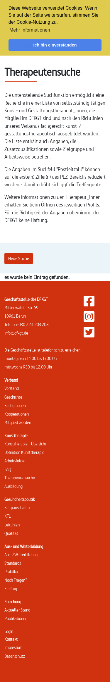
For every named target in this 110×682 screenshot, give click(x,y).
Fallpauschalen (17, 507)
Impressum (13, 647)
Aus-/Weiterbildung (21, 554)
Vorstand (11, 388)
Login (8, 631)
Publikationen (15, 618)
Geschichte (13, 397)
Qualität (11, 533)
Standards (12, 563)
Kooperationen (16, 413)
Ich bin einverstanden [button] (55, 45)
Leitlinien (12, 524)
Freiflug (10, 588)
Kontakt (11, 639)
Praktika (11, 571)
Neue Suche (18, 258)
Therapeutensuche (19, 477)
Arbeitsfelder (15, 460)
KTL (7, 516)
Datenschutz (14, 656)
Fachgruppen (15, 405)
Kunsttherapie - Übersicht (25, 443)
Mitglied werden (17, 422)
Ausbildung (13, 486)
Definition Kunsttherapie (24, 452)
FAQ (7, 469)
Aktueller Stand (17, 609)
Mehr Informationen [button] (29, 29)
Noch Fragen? (15, 580)
